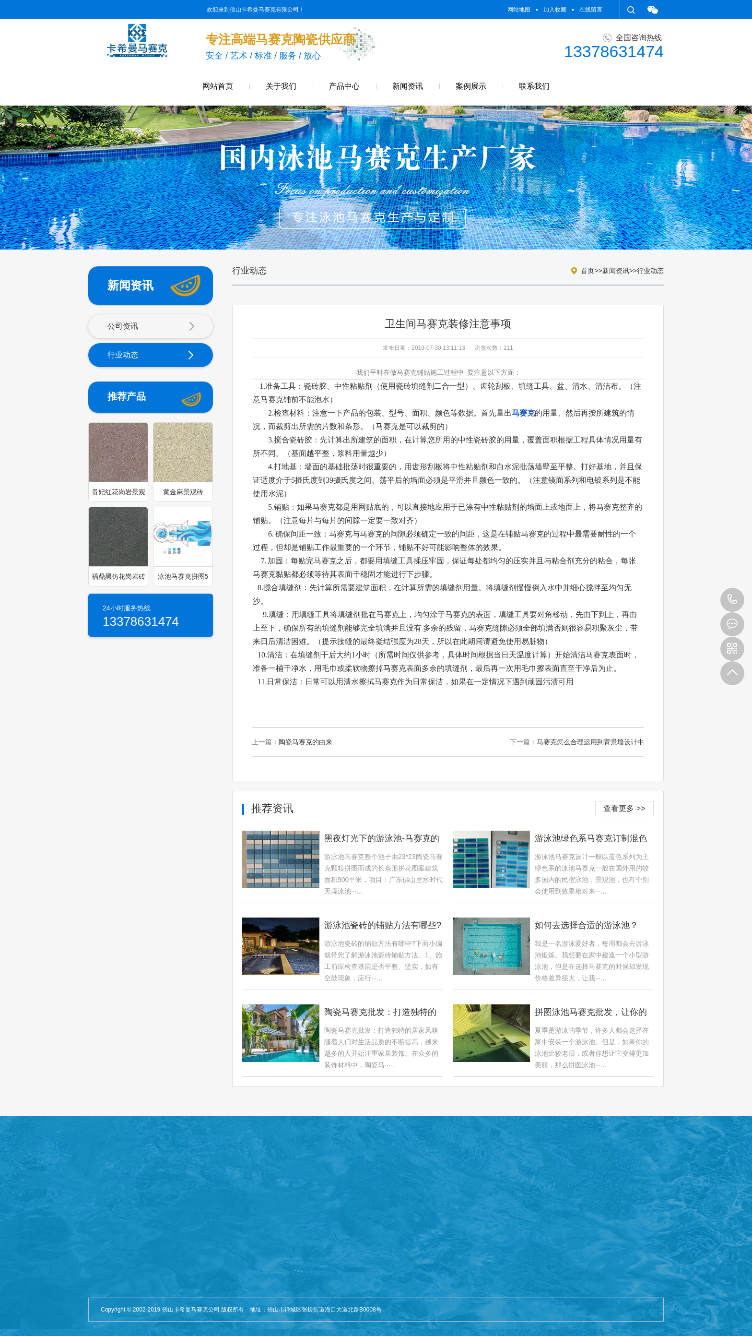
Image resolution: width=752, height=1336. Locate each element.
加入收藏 (554, 9)
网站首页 (217, 86)
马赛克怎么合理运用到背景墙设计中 (590, 742)
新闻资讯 (407, 86)
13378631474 (732, 600)
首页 (587, 270)
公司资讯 (151, 327)
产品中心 (344, 86)
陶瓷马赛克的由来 (305, 742)
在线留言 (590, 9)
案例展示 (471, 86)
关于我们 (281, 86)
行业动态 (151, 355)
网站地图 (518, 9)
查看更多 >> (624, 808)
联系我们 (534, 86)
